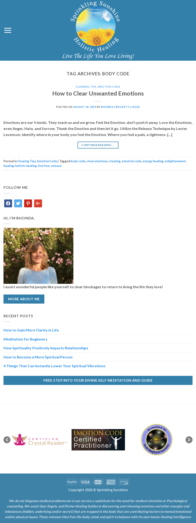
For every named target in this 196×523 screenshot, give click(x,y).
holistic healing (26, 166)
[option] (40, 440)
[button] (6, 439)
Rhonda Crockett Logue (120, 106)
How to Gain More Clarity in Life (31, 330)
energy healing (153, 161)
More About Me (24, 299)
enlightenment (175, 161)
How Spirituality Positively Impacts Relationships (45, 348)
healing (8, 166)
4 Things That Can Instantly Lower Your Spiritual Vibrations (54, 366)
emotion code (131, 161)
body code (78, 161)
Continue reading (98, 145)
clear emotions (97, 161)
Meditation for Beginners (25, 339)
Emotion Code (109, 86)
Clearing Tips (86, 86)
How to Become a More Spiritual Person (37, 357)
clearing (115, 161)
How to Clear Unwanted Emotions (98, 93)
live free (44, 166)
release (56, 166)
